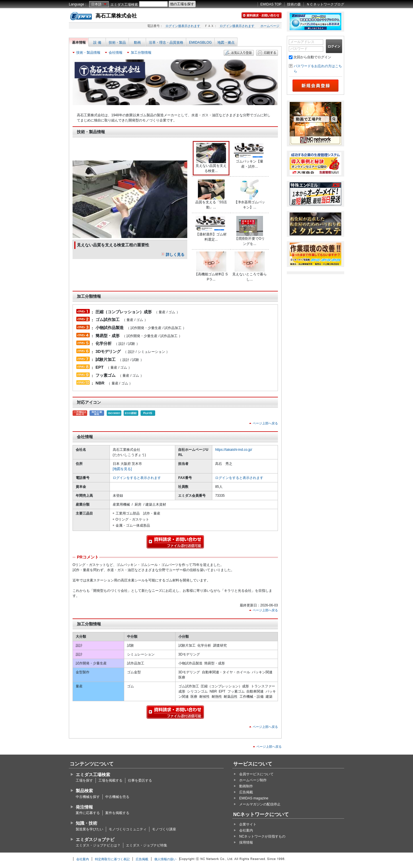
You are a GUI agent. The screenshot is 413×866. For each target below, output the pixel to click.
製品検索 (84, 790)
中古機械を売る (117, 797)
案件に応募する (88, 813)
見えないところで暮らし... (249, 266)
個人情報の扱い (165, 859)
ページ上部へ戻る (265, 423)
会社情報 (115, 53)
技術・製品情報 (88, 53)
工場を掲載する (110, 780)
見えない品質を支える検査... (211, 158)
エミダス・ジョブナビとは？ (98, 845)
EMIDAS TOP (271, 4)
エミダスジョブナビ (95, 839)
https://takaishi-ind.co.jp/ (233, 450)
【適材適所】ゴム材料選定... (211, 228)
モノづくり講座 (164, 829)
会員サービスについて (256, 774)
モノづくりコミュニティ (128, 829)
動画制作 (246, 786)
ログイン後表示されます (182, 26)
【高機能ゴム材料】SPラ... (211, 266)
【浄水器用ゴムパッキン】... (249, 194)
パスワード (298, 49)
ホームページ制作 (253, 780)
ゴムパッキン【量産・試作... (249, 156)
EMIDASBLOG (200, 42)
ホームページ (269, 26)
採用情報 (246, 842)
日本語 (96, 4)
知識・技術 (86, 823)
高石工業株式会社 (116, 16)
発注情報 (84, 807)
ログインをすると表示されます (137, 478)
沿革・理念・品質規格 (166, 42)
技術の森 (294, 4)
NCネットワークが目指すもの (262, 836)
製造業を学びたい (89, 829)
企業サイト (247, 824)
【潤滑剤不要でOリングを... (250, 231)
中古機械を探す (88, 797)
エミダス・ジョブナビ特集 (146, 845)
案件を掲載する (117, 813)
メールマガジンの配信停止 (259, 804)
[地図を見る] (122, 469)
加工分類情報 (141, 53)
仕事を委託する (140, 780)
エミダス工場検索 (124, 5)
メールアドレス (302, 42)
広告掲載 (246, 792)
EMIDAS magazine (253, 798)
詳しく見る (175, 254)
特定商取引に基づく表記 (112, 859)
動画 (137, 42)
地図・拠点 (226, 42)
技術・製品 (117, 42)
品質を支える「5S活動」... (211, 194)
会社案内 (246, 830)
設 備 (97, 42)
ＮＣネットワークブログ (325, 4)
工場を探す (84, 780)
